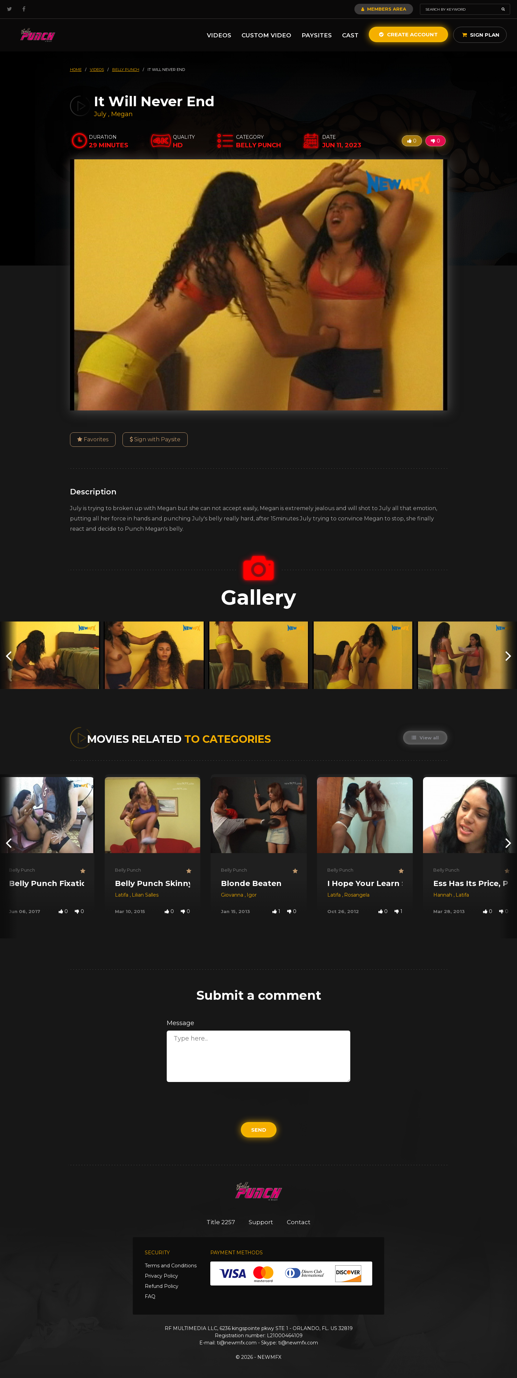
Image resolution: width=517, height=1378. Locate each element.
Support (261, 1222)
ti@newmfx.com (237, 1343)
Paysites (317, 35)
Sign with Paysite (155, 439)
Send (258, 1130)
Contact (298, 1222)
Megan (122, 114)
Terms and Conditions (171, 1266)
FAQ (150, 1296)
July (101, 114)
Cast (350, 35)
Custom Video (266, 35)
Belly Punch (22, 870)
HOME (76, 69)
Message (180, 1023)
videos (97, 69)
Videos (219, 35)
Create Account (408, 34)
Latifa (122, 895)
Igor (252, 895)
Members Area (383, 9)
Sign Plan (481, 35)
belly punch (125, 69)
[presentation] (8, 655)
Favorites (92, 439)
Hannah (443, 895)
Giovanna (233, 895)
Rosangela (356, 895)
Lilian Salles (145, 895)
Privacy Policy (161, 1276)
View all (425, 737)
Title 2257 (221, 1222)
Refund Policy (161, 1286)
